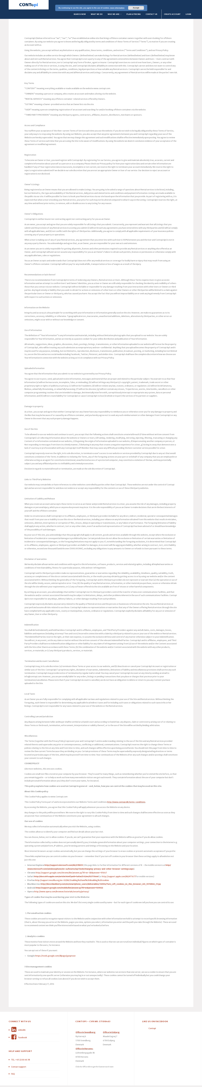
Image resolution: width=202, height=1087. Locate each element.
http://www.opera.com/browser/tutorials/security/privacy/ (61, 882)
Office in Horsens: (84, 1039)
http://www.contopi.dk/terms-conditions (126, 792)
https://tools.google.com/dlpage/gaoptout (55, 946)
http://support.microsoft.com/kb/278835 (64, 855)
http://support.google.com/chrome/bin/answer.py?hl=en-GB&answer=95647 (71, 863)
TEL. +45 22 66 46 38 (20, 1050)
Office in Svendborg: (86, 1023)
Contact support (18, 1057)
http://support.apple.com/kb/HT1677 (119, 867)
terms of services (134, 1082)
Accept (136, 8)
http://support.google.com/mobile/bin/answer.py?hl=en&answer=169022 (69, 878)
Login (188, 5)
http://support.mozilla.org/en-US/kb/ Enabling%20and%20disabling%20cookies (72, 871)
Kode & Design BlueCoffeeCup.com (98, 1082)
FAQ (13, 1064)
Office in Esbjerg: (111, 1023)
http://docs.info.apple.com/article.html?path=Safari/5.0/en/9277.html (66, 867)
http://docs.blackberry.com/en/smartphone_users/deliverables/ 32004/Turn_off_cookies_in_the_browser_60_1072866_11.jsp (101, 874)
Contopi (152, 1019)
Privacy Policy (119, 1082)
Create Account (172, 5)
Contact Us (151, 5)
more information (117, 8)
